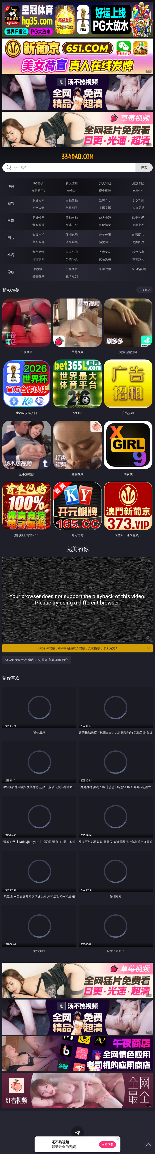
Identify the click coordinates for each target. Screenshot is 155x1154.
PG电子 (38, 183)
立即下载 (108, 1144)
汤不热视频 (138, 269)
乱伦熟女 (105, 225)
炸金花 (71, 191)
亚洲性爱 (38, 217)
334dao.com (77, 156)
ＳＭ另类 (138, 208)
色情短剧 (72, 276)
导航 (11, 272)
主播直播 (105, 208)
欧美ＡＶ (105, 200)
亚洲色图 (72, 235)
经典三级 (72, 225)
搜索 (144, 167)
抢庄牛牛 (138, 191)
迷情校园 (38, 259)
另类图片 (138, 242)
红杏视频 (38, 276)
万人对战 (105, 183)
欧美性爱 (138, 217)
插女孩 (38, 269)
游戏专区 (138, 183)
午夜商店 (72, 269)
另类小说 (72, 259)
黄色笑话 (105, 259)
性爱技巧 (138, 259)
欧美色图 (105, 235)
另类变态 (138, 225)
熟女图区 (105, 242)
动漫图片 (138, 235)
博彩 (11, 186)
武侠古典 (138, 252)
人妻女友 (105, 252)
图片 (11, 237)
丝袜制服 (72, 208)
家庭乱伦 (72, 252)
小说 (11, 254)
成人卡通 (105, 217)
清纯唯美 (72, 242)
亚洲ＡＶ (38, 200)
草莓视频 (105, 269)
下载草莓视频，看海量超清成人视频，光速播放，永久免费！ (93, 648)
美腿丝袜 (38, 242)
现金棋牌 (105, 191)
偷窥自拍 (38, 235)
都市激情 (38, 252)
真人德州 (72, 183)
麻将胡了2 (38, 191)
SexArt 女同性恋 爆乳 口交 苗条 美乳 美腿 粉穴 (36, 660)
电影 (11, 220)
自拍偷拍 (72, 200)
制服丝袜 (38, 225)
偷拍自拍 (72, 217)
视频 (11, 203)
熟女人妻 (38, 208)
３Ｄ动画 (138, 200)
